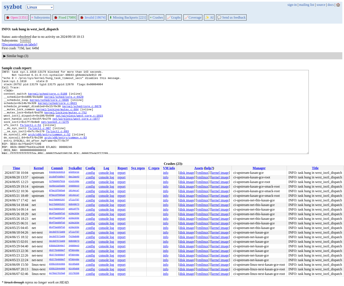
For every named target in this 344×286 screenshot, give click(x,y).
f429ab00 (74, 236)
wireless (25, 40)
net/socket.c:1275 (55, 132)
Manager (259, 168)
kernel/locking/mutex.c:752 (65, 121)
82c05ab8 (74, 264)
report (121, 172)
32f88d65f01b (57, 181)
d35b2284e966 (57, 264)
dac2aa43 (74, 176)
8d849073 (74, 204)
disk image (187, 172)
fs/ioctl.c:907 (39, 140)
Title (315, 168)
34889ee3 (74, 186)
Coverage (192, 17)
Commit (57, 168)
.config (90, 172)
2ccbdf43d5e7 (57, 176)
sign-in (292, 4)
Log (106, 168)
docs (331, 4)
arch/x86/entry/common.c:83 (65, 151)
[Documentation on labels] (19, 44)
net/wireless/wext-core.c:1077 (76, 129)
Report (122, 168)
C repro (153, 168)
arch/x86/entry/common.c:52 (49, 147)
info (165, 172)
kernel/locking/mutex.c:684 (57, 117)
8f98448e (74, 250)
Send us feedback (231, 17)
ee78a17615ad (57, 273)
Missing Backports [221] (127, 17)
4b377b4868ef (57, 250)
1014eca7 (74, 190)
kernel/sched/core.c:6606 (49, 106)
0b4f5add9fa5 (57, 213)
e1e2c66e (74, 181)
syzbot (13, 6)
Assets (198, 168)
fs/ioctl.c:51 (30, 136)
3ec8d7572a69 (57, 232)
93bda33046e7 (57, 245)
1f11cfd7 (74, 199)
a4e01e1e (74, 172)
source (321, 4)
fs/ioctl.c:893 (57, 144)
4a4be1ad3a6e (57, 186)
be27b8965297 (57, 199)
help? (209, 168)
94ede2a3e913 (57, 172)
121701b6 (74, 273)
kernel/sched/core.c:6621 (57, 110)
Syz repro (138, 168)
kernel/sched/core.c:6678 (81, 114)
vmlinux (202, 172)
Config (90, 168)
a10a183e (74, 213)
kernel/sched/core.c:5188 (47, 98)
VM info (169, 168)
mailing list (306, 4)
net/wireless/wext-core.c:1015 (79, 125)
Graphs (174, 17)
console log (106, 172)
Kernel (39, 168)
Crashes (156, 17)
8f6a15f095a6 (57, 190)
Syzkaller (75, 168)
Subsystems (40, 17)
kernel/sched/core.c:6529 (63, 102)
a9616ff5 (74, 209)
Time (16, 168)
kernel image (220, 172)
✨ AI (209, 17)
